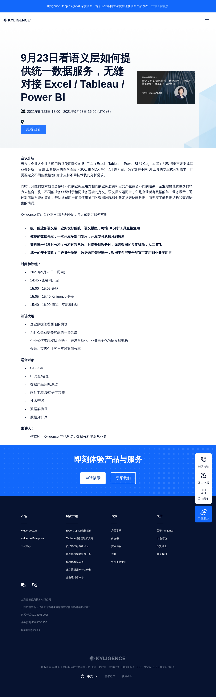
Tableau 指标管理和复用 (79, 538)
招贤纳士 (162, 546)
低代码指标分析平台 (77, 546)
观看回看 (33, 129)
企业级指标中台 (75, 577)
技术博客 (116, 546)
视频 (113, 554)
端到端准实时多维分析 (78, 554)
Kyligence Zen (29, 530)
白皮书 (115, 538)
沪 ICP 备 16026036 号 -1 (124, 667)
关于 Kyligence (165, 530)
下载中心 (26, 546)
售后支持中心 (118, 561)
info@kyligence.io (31, 629)
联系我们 (123, 478)
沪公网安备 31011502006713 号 (157, 667)
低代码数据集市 (75, 561)
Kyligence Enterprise (32, 538)
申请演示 (93, 478)
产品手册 (116, 530)
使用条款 (127, 676)
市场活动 (162, 538)
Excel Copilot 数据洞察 (78, 530)
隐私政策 (110, 676)
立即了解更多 (160, 6)
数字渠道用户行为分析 (78, 569)
